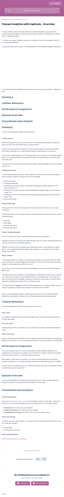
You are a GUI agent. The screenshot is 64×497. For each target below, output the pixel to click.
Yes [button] (38, 459)
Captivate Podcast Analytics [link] (18, 19)
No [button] (44, 459)
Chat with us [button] (24, 483)
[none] (55, 3)
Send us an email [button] (41, 483)
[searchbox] (32, 10)
